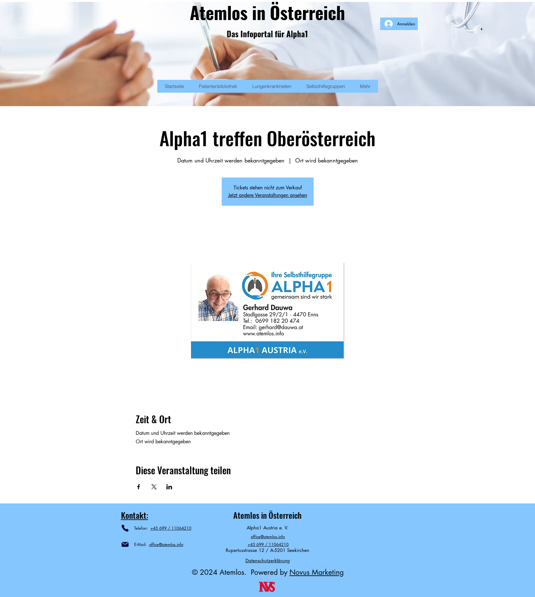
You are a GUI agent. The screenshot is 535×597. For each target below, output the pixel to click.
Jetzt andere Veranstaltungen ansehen (267, 195)
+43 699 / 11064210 (170, 528)
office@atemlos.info (166, 544)
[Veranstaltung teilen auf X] (154, 486)
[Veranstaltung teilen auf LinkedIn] (169, 486)
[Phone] (125, 528)
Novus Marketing (317, 572)
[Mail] (125, 544)
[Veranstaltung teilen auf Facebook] (139, 486)
